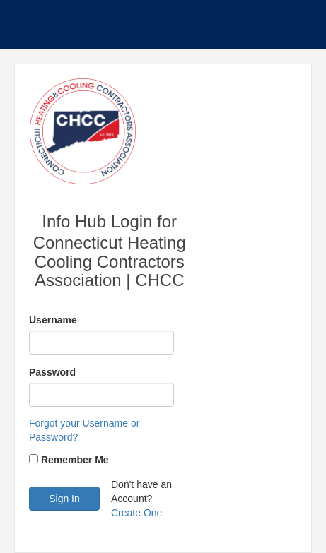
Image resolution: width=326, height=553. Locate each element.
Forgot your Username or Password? (84, 430)
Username (53, 320)
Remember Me (75, 459)
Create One (136, 512)
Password (52, 372)
